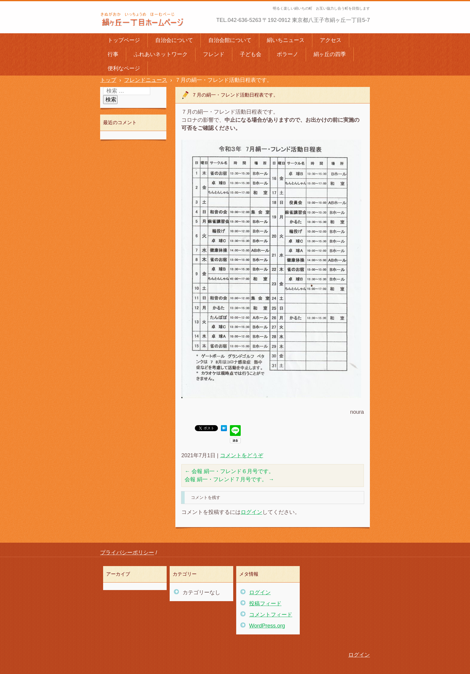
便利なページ (124, 68)
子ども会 (250, 54)
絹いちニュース (286, 40)
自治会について (174, 40)
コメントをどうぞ (241, 455)
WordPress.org (267, 626)
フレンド (214, 54)
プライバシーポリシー (127, 553)
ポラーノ (287, 54)
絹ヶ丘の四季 (330, 54)
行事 (113, 54)
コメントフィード (270, 615)
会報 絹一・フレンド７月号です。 (229, 479)
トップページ (124, 40)
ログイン (251, 512)
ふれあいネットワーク (161, 54)
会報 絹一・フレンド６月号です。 (229, 471)
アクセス (330, 40)
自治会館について (229, 40)
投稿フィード (265, 604)
